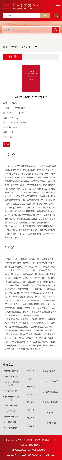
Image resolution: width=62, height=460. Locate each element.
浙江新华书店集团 (50, 381)
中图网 (50, 413)
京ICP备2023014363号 (19, 450)
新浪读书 (31, 402)
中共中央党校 (11, 391)
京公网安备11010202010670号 (40, 450)
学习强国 (31, 371)
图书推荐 (14, 47)
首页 (5, 47)
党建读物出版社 (11, 417)
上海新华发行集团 (50, 371)
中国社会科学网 (11, 371)
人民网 (31, 379)
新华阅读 (31, 394)
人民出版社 (11, 411)
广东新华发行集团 (50, 402)
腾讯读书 (31, 426)
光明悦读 (31, 386)
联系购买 (6, 144)
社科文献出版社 (11, 405)
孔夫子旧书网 (50, 423)
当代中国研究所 (11, 376)
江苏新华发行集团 (50, 392)
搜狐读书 (31, 410)
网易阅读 (31, 418)
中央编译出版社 (11, 422)
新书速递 (26, 47)
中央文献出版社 (11, 428)
